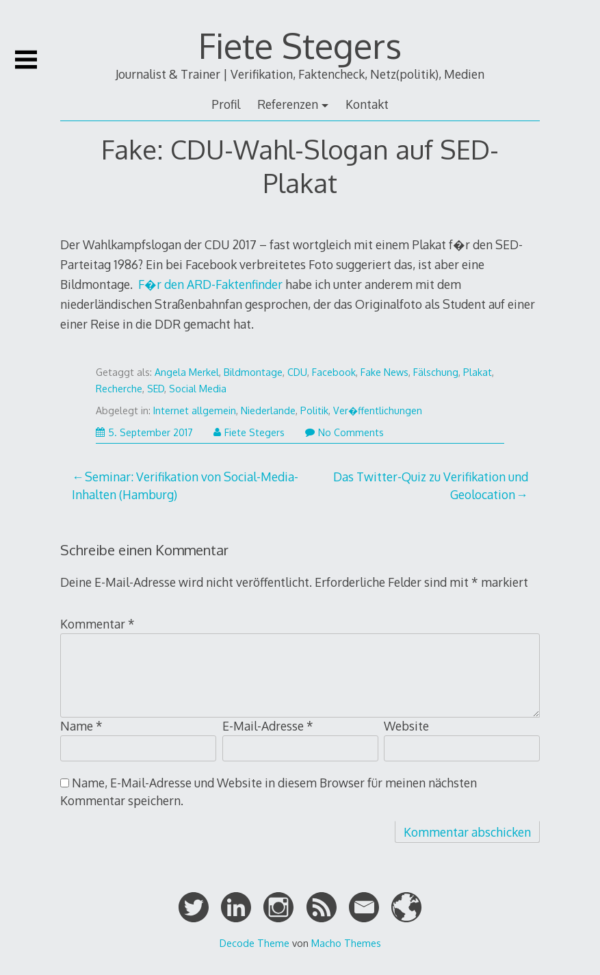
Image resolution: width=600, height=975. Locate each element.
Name (81, 725)
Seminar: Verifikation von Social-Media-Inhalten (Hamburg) (185, 485)
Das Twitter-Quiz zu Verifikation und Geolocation (430, 485)
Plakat (477, 372)
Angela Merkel (187, 372)
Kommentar (97, 623)
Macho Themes (346, 943)
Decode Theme (254, 943)
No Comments (344, 432)
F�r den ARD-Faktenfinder (210, 284)
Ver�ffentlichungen (377, 410)
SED (155, 388)
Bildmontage (253, 372)
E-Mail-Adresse (267, 725)
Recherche (119, 388)
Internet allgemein (194, 410)
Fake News (384, 372)
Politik (314, 410)
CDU (297, 372)
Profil (225, 104)
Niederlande (268, 410)
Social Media (197, 388)
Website (406, 725)
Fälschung (435, 372)
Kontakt (367, 104)
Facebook (334, 372)
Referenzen (287, 104)
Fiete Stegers (300, 45)
